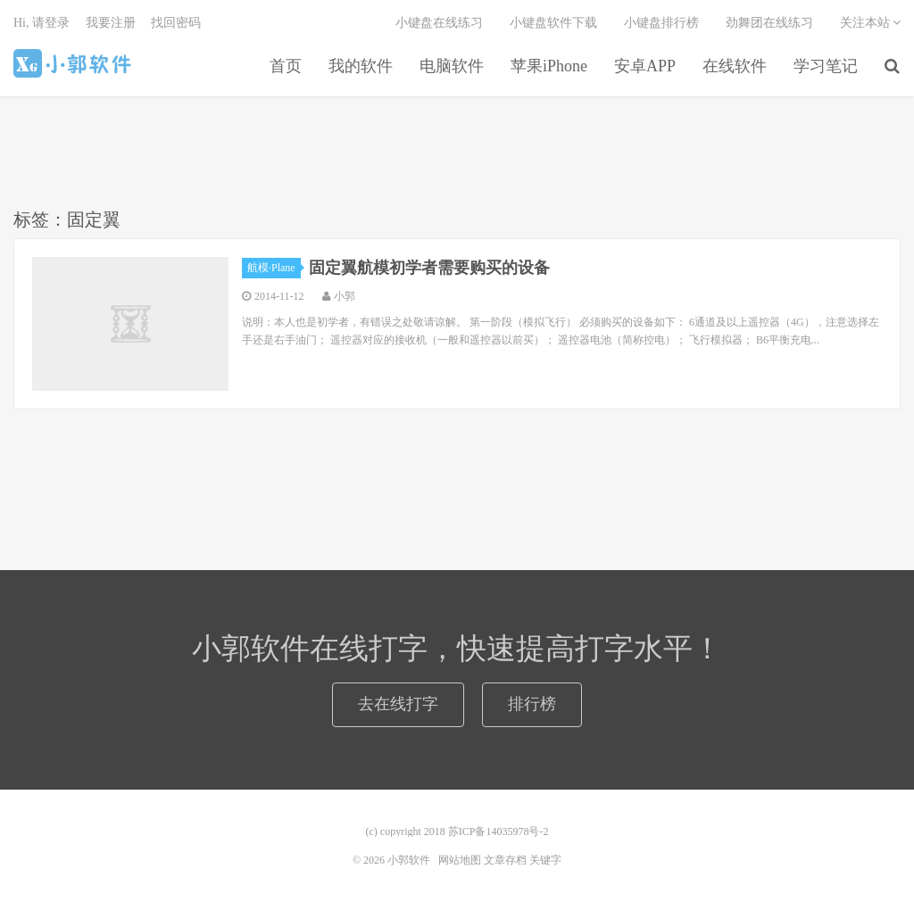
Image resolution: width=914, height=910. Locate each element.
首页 (286, 66)
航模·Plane (274, 267)
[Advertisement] (457, 151)
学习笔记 (826, 66)
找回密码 (176, 22)
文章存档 (505, 860)
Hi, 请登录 (41, 22)
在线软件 (734, 66)
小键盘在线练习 (439, 22)
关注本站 (871, 22)
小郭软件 (74, 63)
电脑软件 (452, 66)
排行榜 (532, 704)
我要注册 (111, 22)
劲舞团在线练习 (769, 22)
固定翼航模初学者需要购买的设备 (429, 268)
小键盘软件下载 (553, 22)
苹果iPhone (549, 66)
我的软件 (360, 66)
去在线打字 (398, 704)
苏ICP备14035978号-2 (498, 831)
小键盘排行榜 (661, 22)
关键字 (545, 860)
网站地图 (459, 860)
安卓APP (645, 66)
